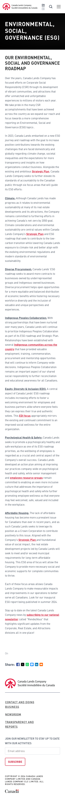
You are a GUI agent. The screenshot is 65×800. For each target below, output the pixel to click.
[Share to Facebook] (18, 664)
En (43, 4)
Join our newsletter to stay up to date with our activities (32, 741)
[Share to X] (22, 664)
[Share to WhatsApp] (27, 664)
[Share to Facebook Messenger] (32, 664)
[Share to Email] (41, 664)
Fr (43, 8)
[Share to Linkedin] (36, 664)
